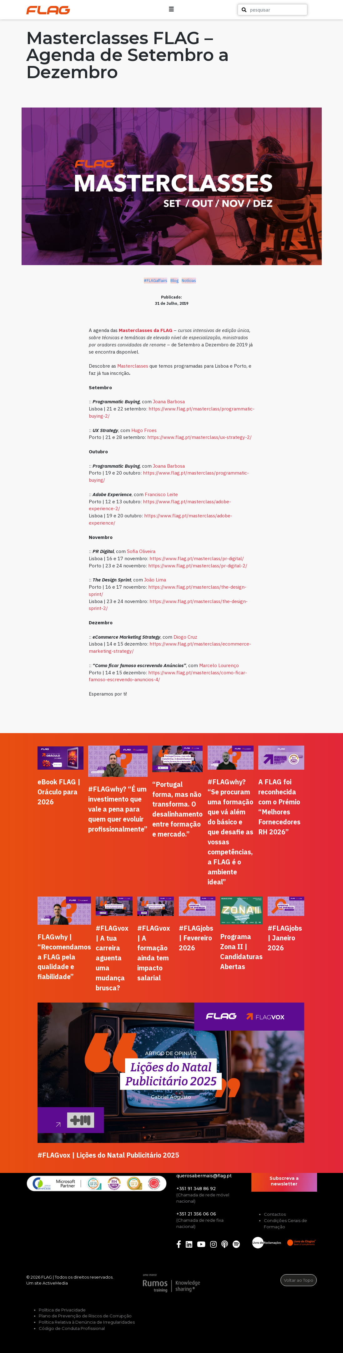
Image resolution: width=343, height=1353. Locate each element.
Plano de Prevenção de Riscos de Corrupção (85, 1315)
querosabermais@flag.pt (204, 1176)
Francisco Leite (161, 494)
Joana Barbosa (169, 401)
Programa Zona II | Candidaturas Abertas (241, 951)
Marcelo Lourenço (219, 665)
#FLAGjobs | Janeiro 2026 (285, 938)
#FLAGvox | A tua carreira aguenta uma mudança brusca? (112, 958)
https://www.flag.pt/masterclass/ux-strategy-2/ (199, 437)
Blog (174, 280)
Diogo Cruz (185, 637)
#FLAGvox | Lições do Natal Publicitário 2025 (108, 1155)
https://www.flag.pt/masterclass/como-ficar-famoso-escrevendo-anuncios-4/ (168, 676)
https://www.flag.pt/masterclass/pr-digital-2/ (197, 565)
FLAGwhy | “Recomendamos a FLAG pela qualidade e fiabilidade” (64, 957)
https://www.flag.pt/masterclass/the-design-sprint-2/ (168, 604)
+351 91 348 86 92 (196, 1188)
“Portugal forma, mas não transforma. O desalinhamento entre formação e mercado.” (177, 809)
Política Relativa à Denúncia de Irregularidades (87, 1322)
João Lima (155, 579)
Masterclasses (132, 366)
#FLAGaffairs (155, 280)
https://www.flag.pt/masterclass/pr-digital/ (196, 558)
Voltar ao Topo (298, 1280)
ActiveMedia (55, 1282)
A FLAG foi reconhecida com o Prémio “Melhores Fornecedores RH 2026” (279, 806)
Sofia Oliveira (141, 551)
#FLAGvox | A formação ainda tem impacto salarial (153, 953)
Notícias (189, 280)
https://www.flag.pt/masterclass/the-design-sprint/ (167, 590)
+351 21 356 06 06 (196, 1214)
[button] (309, 9)
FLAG (46, 1277)
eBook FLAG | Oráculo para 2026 (59, 791)
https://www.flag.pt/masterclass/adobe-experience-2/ (160, 505)
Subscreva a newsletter (284, 1181)
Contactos (275, 1214)
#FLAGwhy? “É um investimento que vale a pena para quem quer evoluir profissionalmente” (118, 809)
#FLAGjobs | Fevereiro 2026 (196, 938)
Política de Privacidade (62, 1309)
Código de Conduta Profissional (72, 1328)
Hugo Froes (144, 430)
